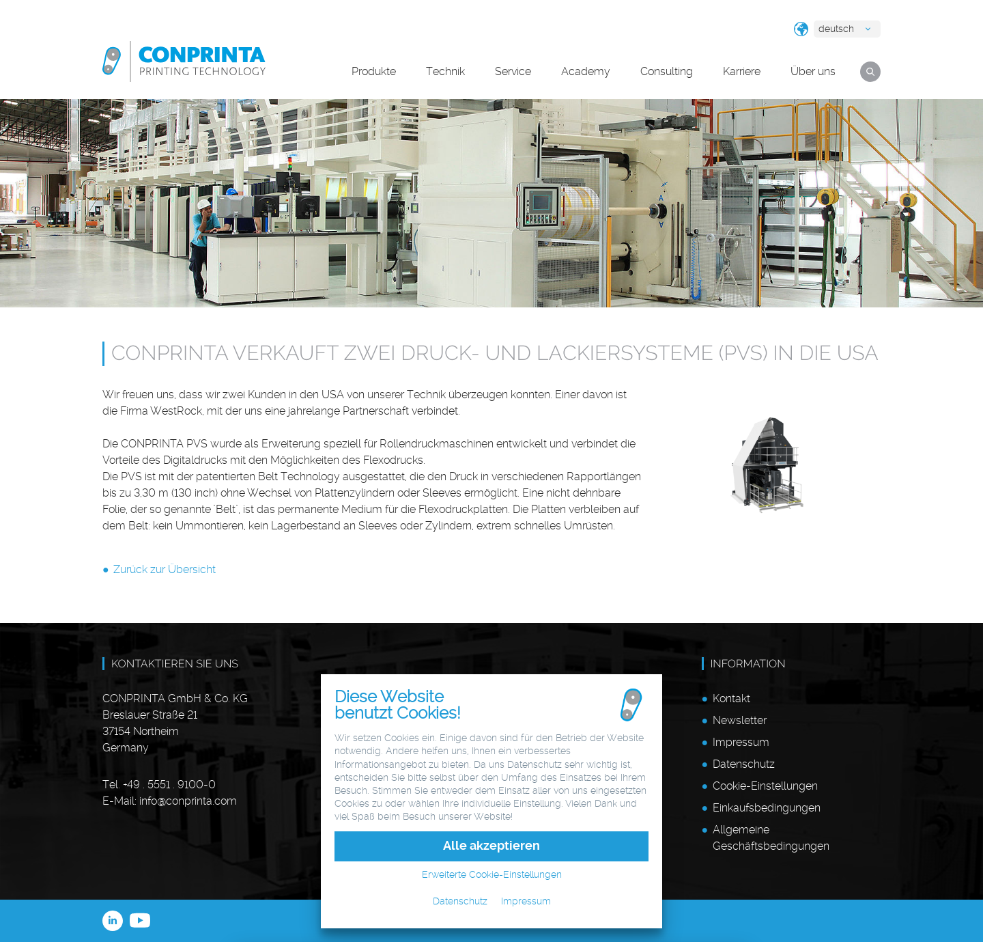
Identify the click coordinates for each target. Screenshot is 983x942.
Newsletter (740, 720)
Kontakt (731, 698)
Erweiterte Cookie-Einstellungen (492, 874)
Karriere (741, 71)
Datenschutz (744, 764)
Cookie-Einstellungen (765, 785)
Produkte (374, 71)
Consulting (666, 71)
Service (513, 71)
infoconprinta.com (188, 800)
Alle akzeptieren (491, 846)
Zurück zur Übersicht (164, 569)
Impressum (741, 742)
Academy (585, 71)
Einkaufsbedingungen (767, 807)
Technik (445, 71)
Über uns (813, 71)
